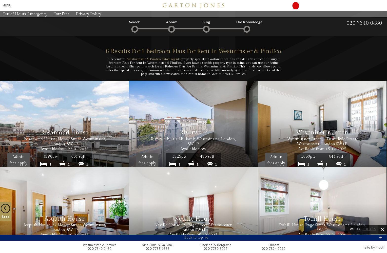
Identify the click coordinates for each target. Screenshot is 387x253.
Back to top (193, 238)
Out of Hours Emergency (24, 14)
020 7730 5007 (216, 248)
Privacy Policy (88, 14)
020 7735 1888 (158, 248)
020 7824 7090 (274, 248)
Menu (6, 5)
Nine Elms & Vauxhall (158, 245)
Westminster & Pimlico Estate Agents (154, 59)
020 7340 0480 (100, 248)
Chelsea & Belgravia (215, 245)
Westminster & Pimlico (99, 245)
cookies (369, 229)
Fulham (274, 245)
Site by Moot (374, 247)
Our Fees (62, 14)
